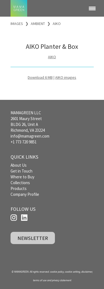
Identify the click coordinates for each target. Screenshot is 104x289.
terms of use (40, 280)
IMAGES (17, 23)
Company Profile (25, 194)
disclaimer (86, 271)
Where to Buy (22, 176)
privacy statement (61, 280)
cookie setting (72, 271)
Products (19, 188)
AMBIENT (38, 23)
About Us (19, 165)
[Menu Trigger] (92, 8)
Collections (20, 182)
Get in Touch (21, 171)
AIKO (57, 23)
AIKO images (65, 77)
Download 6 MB (40, 77)
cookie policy (57, 271)
